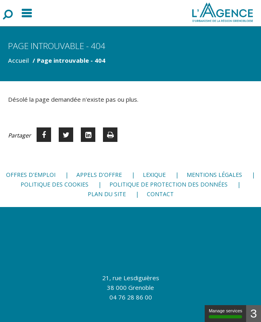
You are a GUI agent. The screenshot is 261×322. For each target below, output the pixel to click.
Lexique (154, 174)
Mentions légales (214, 174)
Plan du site (107, 194)
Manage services (225, 313)
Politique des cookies (54, 184)
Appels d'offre (99, 174)
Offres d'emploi (30, 174)
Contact (160, 194)
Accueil (18, 60)
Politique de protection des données (168, 184)
